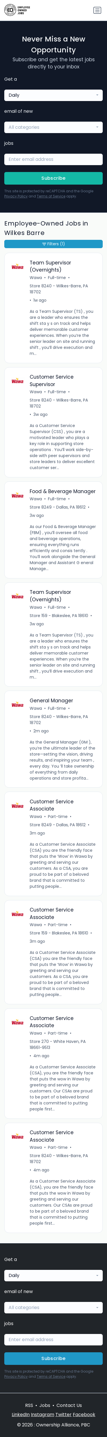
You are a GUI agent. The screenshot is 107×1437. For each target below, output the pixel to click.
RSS (29, 1405)
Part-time (58, 816)
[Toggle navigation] (97, 10)
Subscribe (53, 178)
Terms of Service (51, 196)
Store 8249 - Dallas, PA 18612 (58, 507)
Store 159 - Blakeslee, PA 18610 (59, 615)
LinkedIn (21, 1414)
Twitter (63, 1414)
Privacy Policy (16, 196)
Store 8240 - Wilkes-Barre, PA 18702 (59, 289)
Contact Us (69, 1405)
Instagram (42, 1414)
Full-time (57, 277)
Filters (53, 244)
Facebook (84, 1414)
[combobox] (53, 95)
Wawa (36, 277)
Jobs (44, 1405)
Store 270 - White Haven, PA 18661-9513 (58, 1044)
